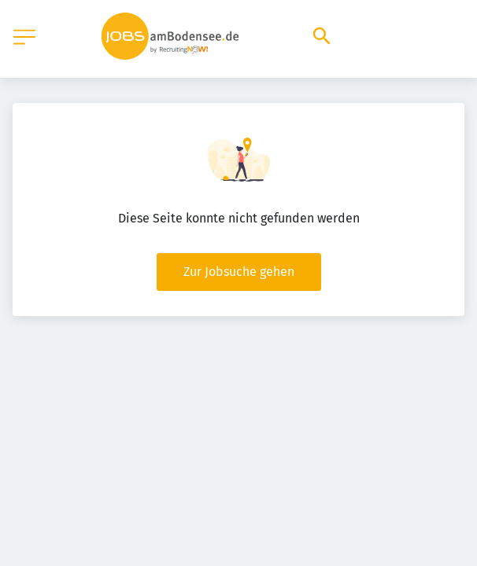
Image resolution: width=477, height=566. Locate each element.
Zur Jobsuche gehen (238, 271)
